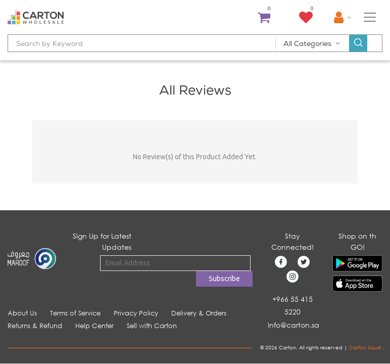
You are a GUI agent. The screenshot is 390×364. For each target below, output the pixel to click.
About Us (22, 313)
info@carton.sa (293, 325)
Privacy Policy (136, 313)
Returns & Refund (35, 326)
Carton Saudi (366, 347)
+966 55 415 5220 (292, 305)
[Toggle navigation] (370, 17)
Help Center (94, 326)
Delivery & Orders (198, 313)
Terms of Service (75, 313)
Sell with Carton (152, 326)
